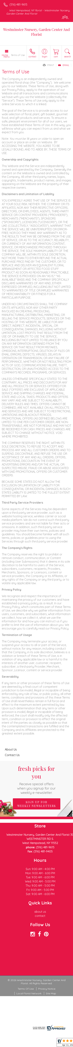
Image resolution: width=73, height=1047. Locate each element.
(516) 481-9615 (18, 4)
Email (63, 65)
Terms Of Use (26, 988)
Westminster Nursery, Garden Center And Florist (36, 32)
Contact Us (12, 755)
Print (48, 65)
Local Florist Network (28, 993)
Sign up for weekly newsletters (36, 804)
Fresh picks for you (36, 780)
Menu (7, 56)
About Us (11, 749)
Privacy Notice (46, 988)
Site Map (51, 993)
